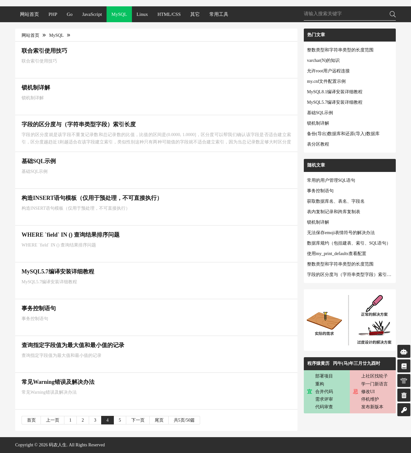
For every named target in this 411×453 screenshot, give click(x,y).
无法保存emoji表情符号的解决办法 (341, 232)
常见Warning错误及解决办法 (58, 382)
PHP (53, 14)
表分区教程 (318, 144)
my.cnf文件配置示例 (326, 81)
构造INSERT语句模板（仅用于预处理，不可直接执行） (92, 198)
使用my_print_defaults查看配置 (336, 253)
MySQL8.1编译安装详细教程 (334, 91)
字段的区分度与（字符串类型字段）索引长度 (79, 124)
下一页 (138, 420)
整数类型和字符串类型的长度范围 (340, 50)
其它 (195, 14)
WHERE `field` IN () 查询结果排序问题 (71, 235)
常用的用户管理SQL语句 (331, 180)
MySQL (119, 14)
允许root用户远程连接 (328, 71)
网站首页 (29, 14)
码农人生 (58, 445)
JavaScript (92, 14)
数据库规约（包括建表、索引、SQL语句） (349, 243)
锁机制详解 (36, 87)
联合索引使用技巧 (44, 51)
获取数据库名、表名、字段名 (336, 201)
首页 (31, 420)
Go (70, 14)
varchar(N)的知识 (323, 60)
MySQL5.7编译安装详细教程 (58, 271)
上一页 (52, 420)
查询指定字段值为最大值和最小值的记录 (73, 345)
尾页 (159, 420)
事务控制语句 (39, 308)
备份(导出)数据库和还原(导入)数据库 (343, 133)
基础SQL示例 (39, 161)
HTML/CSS (168, 14)
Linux (142, 14)
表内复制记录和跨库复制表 (333, 211)
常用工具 (218, 14)
